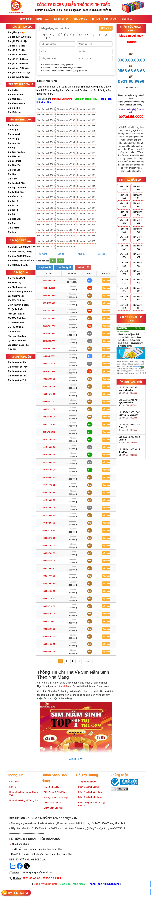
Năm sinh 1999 (137, 306)
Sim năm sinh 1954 (66, 114)
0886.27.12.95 (48, 561)
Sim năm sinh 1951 (66, 109)
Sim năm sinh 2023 (66, 241)
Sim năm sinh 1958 (86, 120)
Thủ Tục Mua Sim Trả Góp (56, 797)
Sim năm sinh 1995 (46, 191)
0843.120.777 (49, 341)
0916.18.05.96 (48, 447)
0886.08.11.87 (48, 402)
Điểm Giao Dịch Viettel (88, 787)
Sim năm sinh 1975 (66, 153)
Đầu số (62, 254)
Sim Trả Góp (110, 19)
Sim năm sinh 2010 (46, 219)
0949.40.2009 (49, 371)
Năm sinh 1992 (124, 281)
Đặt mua (106, 280)
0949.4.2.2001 (48, 356)
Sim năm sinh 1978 (66, 158)
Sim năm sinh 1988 (86, 175)
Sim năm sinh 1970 (86, 142)
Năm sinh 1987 (137, 255)
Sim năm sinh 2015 (86, 224)
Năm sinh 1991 (137, 272)
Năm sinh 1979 (137, 222)
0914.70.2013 (49, 432)
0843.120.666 (49, 333)
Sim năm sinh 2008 (66, 213)
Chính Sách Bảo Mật (53, 808)
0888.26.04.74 (48, 614)
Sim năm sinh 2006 (86, 208)
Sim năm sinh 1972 (66, 147)
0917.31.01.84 (48, 470)
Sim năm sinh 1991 (86, 180)
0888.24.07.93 (48, 629)
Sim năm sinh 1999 (66, 197)
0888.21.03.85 (48, 644)
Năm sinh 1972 (124, 196)
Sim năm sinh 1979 (86, 158)
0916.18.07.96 (48, 508)
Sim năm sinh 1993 (66, 186)
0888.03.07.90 (48, 636)
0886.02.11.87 (48, 409)
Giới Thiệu (127, 19)
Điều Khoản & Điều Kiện (54, 792)
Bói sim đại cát (61, 19)
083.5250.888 (49, 303)
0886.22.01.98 (48, 386)
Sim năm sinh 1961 (86, 125)
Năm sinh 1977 (137, 213)
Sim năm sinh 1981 (66, 164)
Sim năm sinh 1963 (66, 131)
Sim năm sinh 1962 (46, 131)
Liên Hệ (12, 787)
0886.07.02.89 (48, 553)
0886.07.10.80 (48, 606)
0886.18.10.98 (48, 394)
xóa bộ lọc (83, 267)
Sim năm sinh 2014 (66, 224)
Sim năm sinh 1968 (46, 142)
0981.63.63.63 (18, 892)
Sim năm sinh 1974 (46, 153)
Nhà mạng (43, 254)
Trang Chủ (26, 19)
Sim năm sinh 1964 (86, 131)
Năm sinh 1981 (137, 230)
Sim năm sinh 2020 (66, 235)
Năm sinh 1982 (124, 239)
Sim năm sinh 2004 (46, 208)
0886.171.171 (49, 280)
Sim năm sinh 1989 (46, 180)
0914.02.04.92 (48, 523)
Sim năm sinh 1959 (46, 125)
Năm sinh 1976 (124, 213)
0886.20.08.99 (48, 379)
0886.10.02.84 (48, 583)
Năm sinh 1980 (124, 230)
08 (60, 261)
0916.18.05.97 (48, 462)
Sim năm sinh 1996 (66, 191)
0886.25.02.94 (48, 417)
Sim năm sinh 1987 (66, 175)
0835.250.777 (49, 348)
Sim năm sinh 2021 (86, 235)
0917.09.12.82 (48, 485)
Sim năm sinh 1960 (66, 125)
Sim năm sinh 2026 (66, 246)
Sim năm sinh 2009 (86, 213)
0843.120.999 (49, 311)
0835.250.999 (49, 295)
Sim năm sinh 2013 (46, 224)
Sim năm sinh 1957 (66, 120)
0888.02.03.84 (48, 652)
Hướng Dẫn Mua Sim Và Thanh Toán (23, 793)
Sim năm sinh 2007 (46, 213)
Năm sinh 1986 (124, 255)
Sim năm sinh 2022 (46, 241)
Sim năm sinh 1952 (86, 109)
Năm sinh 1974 (124, 205)
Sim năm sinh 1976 (86, 153)
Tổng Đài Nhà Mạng (87, 782)
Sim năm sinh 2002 (66, 202)
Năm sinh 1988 (124, 264)
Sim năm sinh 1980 (46, 164)
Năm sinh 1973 (137, 196)
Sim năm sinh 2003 (86, 202)
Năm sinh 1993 (137, 281)
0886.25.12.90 (48, 538)
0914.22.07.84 (48, 455)
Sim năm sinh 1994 (86, 186)
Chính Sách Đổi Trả (52, 802)
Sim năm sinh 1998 (46, 197)
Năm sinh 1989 (137, 264)
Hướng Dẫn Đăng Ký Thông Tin (23, 800)
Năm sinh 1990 (124, 272)
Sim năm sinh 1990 (66, 180)
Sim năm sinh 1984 (66, 169)
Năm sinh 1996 (124, 298)
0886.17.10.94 (48, 424)
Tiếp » (88, 661)
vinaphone (44, 267)
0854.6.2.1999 (48, 288)
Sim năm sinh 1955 (86, 114)
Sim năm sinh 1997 (86, 191)
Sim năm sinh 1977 (46, 158)
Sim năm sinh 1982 (86, 164)
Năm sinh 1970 (124, 188)
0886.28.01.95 (48, 568)
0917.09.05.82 (48, 477)
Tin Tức (96, 19)
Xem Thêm (74, 759)
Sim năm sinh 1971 (46, 147)
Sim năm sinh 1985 (86, 169)
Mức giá (82, 254)
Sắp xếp (102, 254)
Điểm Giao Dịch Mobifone (90, 797)
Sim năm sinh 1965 (46, 136)
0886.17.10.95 (48, 576)
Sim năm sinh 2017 (66, 230)
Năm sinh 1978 (124, 222)
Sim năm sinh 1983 (46, 169)
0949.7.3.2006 (48, 364)
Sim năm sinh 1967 (86, 136)
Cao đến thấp (63, 267)
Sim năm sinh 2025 (46, 246)
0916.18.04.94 (48, 439)
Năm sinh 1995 (137, 289)
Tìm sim (106, 28)
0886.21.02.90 (48, 545)
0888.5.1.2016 (48, 530)
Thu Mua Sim (80, 19)
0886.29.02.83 (48, 591)
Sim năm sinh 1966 (66, 136)
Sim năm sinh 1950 (46, 109)
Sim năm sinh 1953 (46, 114)
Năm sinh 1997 (137, 298)
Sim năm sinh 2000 (86, 197)
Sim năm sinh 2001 (46, 202)
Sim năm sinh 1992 (46, 186)
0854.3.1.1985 (48, 621)
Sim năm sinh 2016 (46, 230)
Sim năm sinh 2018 (86, 230)
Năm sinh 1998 (124, 306)
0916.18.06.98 (48, 515)
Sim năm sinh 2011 (66, 219)
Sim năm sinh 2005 (66, 208)
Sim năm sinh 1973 (86, 147)
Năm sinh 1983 (137, 239)
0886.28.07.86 (48, 492)
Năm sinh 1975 (137, 205)
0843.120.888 (49, 318)
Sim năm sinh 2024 (86, 241)
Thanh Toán (42, 19)
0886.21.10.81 (48, 599)
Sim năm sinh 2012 (86, 219)
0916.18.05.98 (48, 500)
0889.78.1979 (49, 326)
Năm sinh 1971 (137, 188)
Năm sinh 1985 (137, 247)
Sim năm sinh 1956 (46, 120)
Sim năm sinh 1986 (46, 175)
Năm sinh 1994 (124, 289)
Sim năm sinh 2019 (46, 235)
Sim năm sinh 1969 (66, 142)
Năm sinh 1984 (124, 247)
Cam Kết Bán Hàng (52, 787)
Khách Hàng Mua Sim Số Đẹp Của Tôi (91, 804)
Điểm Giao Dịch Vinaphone (90, 792)
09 (53, 261)
